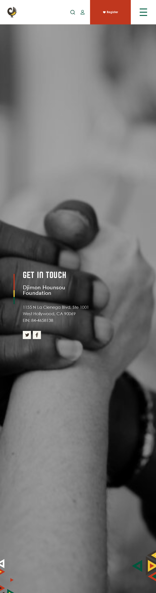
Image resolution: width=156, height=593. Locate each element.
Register (110, 12)
